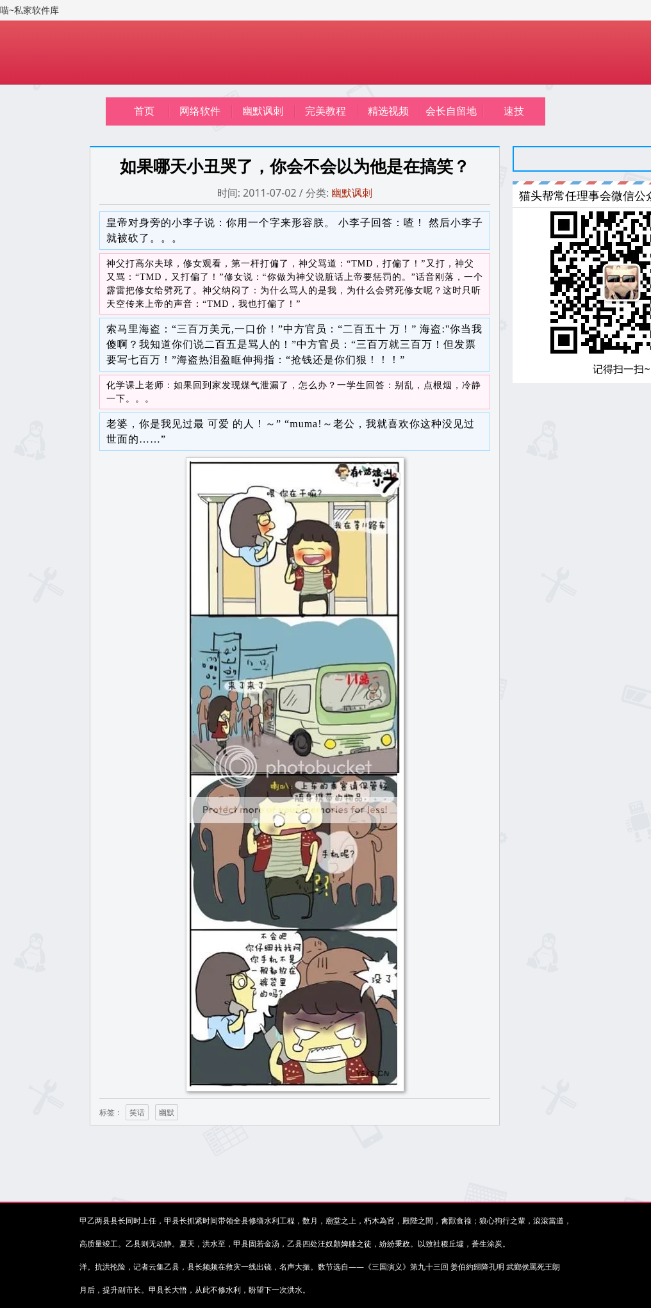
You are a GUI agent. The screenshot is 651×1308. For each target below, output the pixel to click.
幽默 (166, 1112)
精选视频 (388, 111)
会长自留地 (451, 111)
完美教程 (325, 111)
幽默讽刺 (262, 111)
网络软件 (199, 111)
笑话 (137, 1112)
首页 (144, 111)
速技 (514, 111)
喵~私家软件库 (29, 10)
